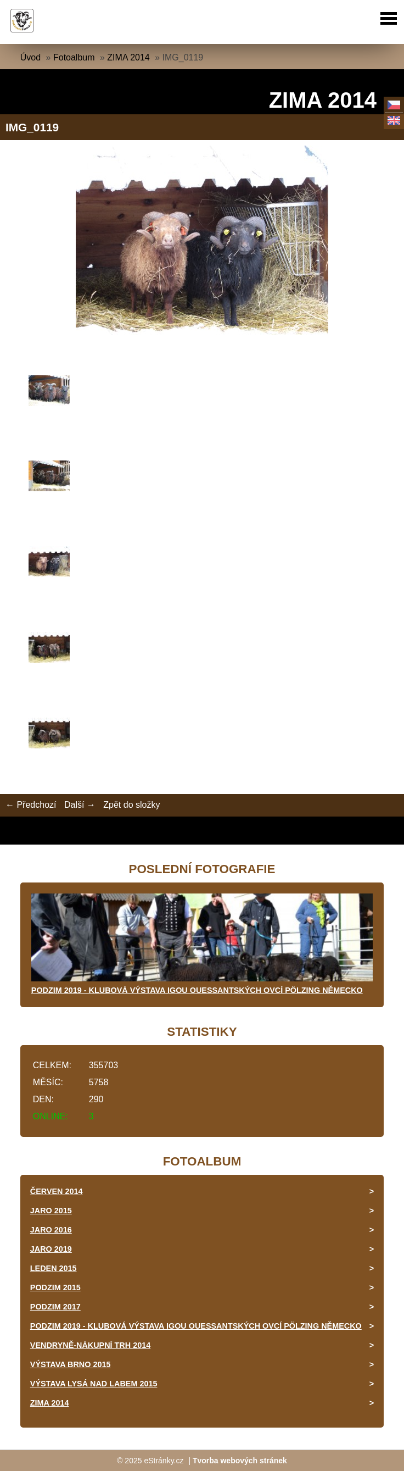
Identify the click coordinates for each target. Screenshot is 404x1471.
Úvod (30, 57)
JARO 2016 (51, 1229)
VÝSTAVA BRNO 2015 (70, 1364)
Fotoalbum (74, 57)
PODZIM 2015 (55, 1287)
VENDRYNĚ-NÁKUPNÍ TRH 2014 (90, 1345)
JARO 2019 (51, 1249)
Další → (80, 804)
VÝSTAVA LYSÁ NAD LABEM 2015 (94, 1383)
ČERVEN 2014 (56, 1191)
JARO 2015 (51, 1210)
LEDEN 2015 (53, 1268)
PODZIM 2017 (55, 1306)
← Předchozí (30, 804)
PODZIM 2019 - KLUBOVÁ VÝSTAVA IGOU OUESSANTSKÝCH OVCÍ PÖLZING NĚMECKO (197, 990)
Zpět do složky (131, 804)
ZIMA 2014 (128, 57)
